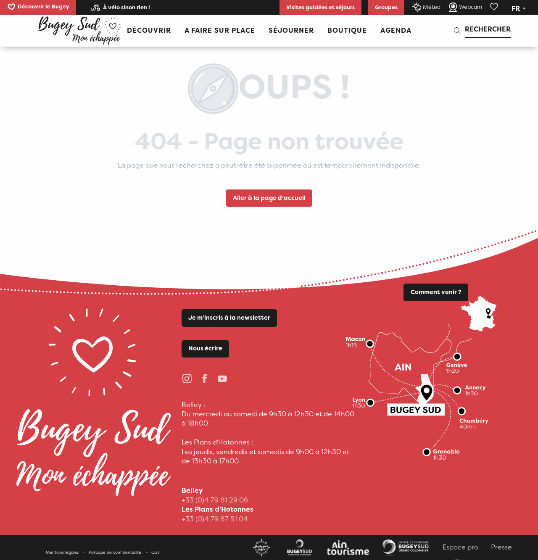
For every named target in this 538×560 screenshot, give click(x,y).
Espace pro (460, 547)
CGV (155, 552)
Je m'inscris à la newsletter (229, 318)
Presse (501, 547)
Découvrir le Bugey (43, 6)
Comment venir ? (436, 292)
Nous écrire (205, 348)
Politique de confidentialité (115, 552)
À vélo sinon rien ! (126, 7)
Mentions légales (62, 552)
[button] (519, 9)
